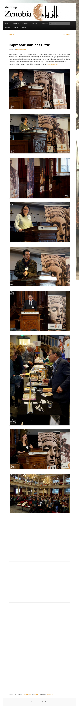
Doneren (34, 23)
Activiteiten (15, 23)
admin (36, 694)
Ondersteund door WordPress (39, 702)
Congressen (27, 694)
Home (7, 23)
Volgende (66, 34)
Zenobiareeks (44, 23)
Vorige (11, 34)
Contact (16, 27)
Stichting (7, 27)
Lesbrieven (25, 23)
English (23, 27)
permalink (50, 694)
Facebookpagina (52, 64)
